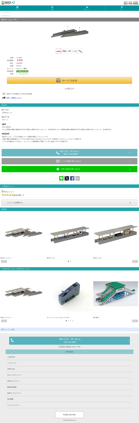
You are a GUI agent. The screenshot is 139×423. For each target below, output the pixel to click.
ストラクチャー (7, 12)
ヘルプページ (11, 363)
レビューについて (13, 405)
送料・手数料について (14, 98)
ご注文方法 (11, 357)
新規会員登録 (11, 387)
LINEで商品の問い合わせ (68, 169)
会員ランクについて (14, 393)
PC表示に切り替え (69, 415)
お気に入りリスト (13, 381)
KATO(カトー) (6, 16)
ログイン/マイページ (14, 375)
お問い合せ (11, 369)
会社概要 (10, 399)
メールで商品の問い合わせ (68, 161)
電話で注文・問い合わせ (70, 153)
